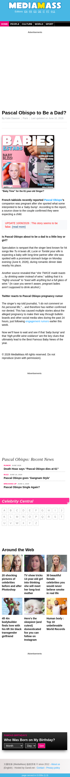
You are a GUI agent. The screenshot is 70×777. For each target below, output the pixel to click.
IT (44, 11)
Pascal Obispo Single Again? (22, 487)
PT (47, 11)
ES (35, 11)
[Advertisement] (35, 69)
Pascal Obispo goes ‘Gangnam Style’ (27, 477)
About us (55, 764)
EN (25, 11)
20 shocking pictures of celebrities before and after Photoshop (12, 582)
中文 (53, 11)
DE (39, 11)
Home (4, 24)
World (39, 24)
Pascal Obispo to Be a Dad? (34, 113)
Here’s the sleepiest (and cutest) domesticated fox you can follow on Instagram (33, 629)
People (14, 24)
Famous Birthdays (15, 735)
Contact (40, 768)
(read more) (19, 226)
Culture (27, 24)
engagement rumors (37, 321)
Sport (49, 24)
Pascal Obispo (53, 199)
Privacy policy (53, 768)
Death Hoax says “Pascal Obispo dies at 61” (31, 468)
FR (30, 11)
